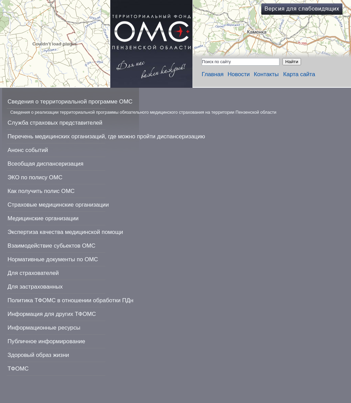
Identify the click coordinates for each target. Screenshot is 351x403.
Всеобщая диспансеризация (46, 164)
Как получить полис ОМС (41, 191)
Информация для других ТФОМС (52, 314)
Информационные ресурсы (44, 327)
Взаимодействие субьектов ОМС (52, 245)
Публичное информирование (46, 341)
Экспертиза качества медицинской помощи (65, 232)
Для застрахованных (35, 286)
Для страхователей (33, 273)
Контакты (266, 74)
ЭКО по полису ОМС (35, 177)
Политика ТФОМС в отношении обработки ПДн (70, 300)
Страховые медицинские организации (58, 205)
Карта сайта (299, 74)
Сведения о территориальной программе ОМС (70, 101)
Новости (239, 74)
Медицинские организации (43, 218)
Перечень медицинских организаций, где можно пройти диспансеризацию (106, 136)
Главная (213, 74)
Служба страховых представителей (55, 123)
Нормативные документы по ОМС (53, 259)
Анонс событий (28, 150)
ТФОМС (18, 368)
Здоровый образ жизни (38, 355)
